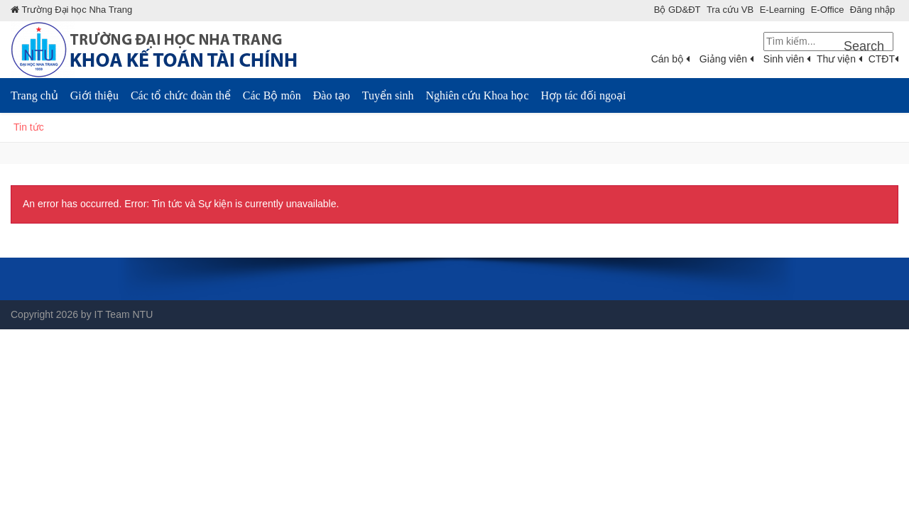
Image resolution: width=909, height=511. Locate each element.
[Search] (828, 41)
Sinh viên (786, 59)
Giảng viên (726, 59)
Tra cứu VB (730, 9)
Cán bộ (670, 59)
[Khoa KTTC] (170, 49)
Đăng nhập (872, 9)
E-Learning (782, 9)
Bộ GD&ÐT (677, 9)
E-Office (827, 9)
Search (864, 46)
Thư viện (839, 59)
